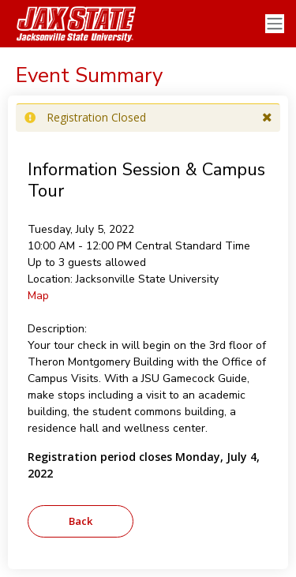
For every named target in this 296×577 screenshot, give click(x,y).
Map (38, 295)
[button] (267, 117)
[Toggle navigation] (274, 24)
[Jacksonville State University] (71, 23)
